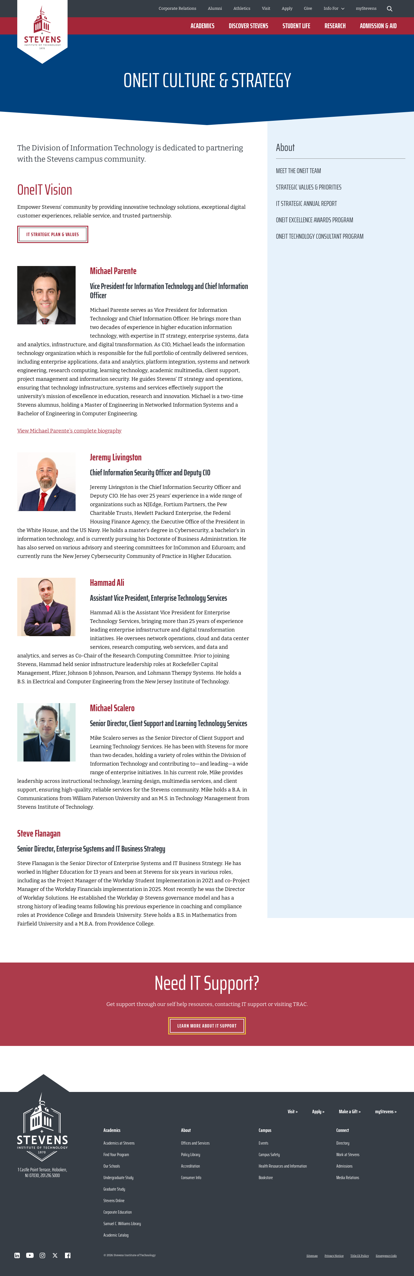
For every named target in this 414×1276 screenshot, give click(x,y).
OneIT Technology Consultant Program (320, 236)
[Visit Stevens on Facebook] (68, 1255)
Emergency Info (386, 1256)
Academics (202, 25)
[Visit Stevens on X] (55, 1255)
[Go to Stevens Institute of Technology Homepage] (42, 1127)
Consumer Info (191, 1177)
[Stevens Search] (389, 8)
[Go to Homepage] (42, 33)
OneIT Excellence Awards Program (314, 220)
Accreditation (190, 1166)
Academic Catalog (116, 1235)
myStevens (366, 8)
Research (335, 25)
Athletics (241, 8)
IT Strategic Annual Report (306, 203)
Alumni (215, 8)
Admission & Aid (378, 25)
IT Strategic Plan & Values (52, 234)
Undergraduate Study (118, 1177)
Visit (266, 8)
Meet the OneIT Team (298, 170)
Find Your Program (116, 1154)
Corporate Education (117, 1212)
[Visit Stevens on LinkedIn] (17, 1255)
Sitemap (312, 1256)
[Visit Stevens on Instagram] (42, 1255)
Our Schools (111, 1166)
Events (263, 1143)
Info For (331, 8)
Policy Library (190, 1154)
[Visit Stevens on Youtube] (30, 1255)
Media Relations (347, 1177)
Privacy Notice (334, 1256)
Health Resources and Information (283, 1166)
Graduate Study (114, 1189)
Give (308, 8)
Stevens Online (113, 1200)
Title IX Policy (359, 1256)
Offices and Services (195, 1143)
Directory (342, 1143)
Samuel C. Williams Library (122, 1223)
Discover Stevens (248, 25)
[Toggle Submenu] (342, 8)
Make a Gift (348, 1111)
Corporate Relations (177, 8)
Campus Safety (269, 1154)
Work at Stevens (347, 1154)
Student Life (296, 25)
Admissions (344, 1166)
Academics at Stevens (119, 1143)
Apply (287, 8)
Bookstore (266, 1177)
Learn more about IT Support (207, 1026)
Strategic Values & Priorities (309, 187)
